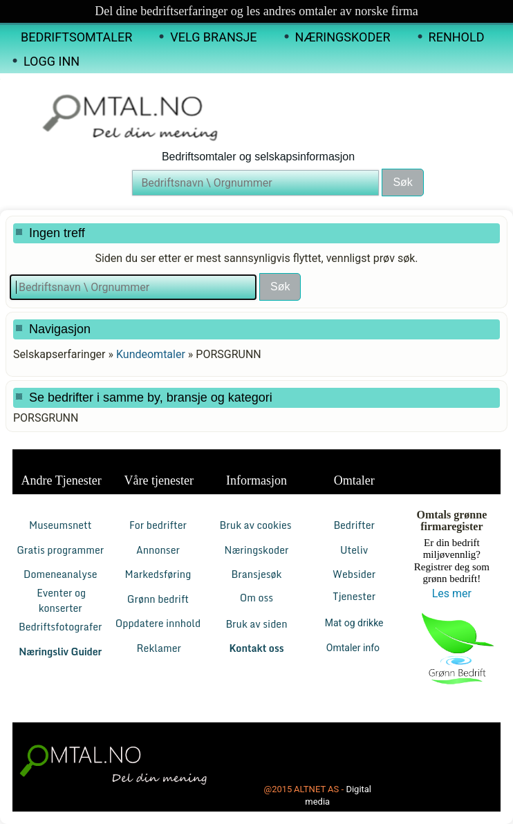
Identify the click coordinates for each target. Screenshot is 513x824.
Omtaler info (354, 647)
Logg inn (52, 61)
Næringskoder (343, 37)
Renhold (457, 37)
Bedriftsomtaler (76, 37)
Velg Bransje (213, 37)
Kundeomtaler (150, 354)
